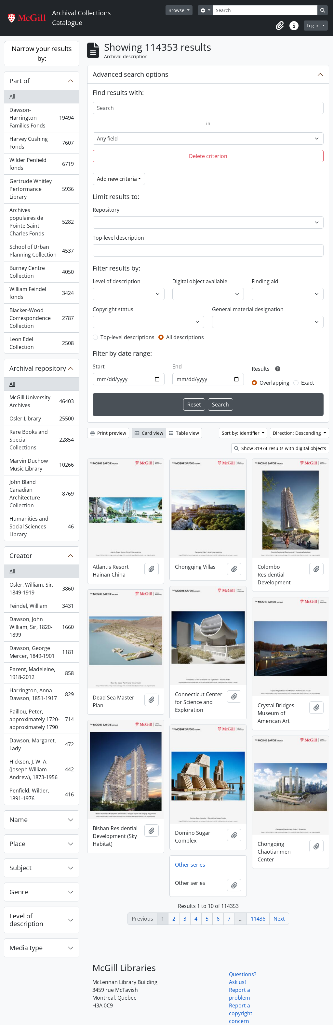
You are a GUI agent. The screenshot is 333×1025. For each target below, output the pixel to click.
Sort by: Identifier (241, 433)
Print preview (108, 433)
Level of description (26, 920)
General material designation (248, 309)
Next (279, 918)
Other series (190, 864)
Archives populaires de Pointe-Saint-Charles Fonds (41, 221)
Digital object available (199, 281)
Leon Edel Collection (41, 343)
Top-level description (118, 237)
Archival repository (37, 368)
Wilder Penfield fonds (41, 163)
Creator (20, 555)
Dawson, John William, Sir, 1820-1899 (41, 627)
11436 (258, 918)
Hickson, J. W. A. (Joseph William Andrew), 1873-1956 (41, 769)
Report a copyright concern (240, 1013)
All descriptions (185, 337)
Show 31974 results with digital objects (280, 448)
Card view (149, 433)
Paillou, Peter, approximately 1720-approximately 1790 (41, 719)
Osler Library (41, 420)
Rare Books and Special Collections (41, 439)
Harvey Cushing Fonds (41, 142)
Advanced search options (130, 74)
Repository (106, 209)
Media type (26, 947)
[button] (280, 26)
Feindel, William (41, 607)
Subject (20, 867)
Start (99, 366)
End (177, 366)
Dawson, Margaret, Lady (41, 744)
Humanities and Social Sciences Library (41, 526)
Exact (307, 382)
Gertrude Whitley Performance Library (41, 189)
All (12, 96)
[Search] (265, 10)
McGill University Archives (41, 401)
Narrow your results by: (42, 53)
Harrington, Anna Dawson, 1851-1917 (41, 694)
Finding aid (265, 281)
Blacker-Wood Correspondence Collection (41, 318)
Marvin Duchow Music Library (41, 464)
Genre (18, 891)
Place (17, 843)
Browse (177, 10)
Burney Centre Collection (41, 271)
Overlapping (274, 382)
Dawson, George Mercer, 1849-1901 (41, 652)
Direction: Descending (297, 433)
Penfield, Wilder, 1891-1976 (41, 794)
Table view (184, 433)
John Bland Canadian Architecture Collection (41, 493)
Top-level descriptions (127, 337)
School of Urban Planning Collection (41, 250)
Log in (314, 25)
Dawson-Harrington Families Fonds (41, 117)
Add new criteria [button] (117, 178)
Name (18, 819)
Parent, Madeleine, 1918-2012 (41, 673)
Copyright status (113, 309)
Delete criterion (208, 156)
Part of (19, 80)
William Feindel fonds (41, 293)
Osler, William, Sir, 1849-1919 (41, 588)
